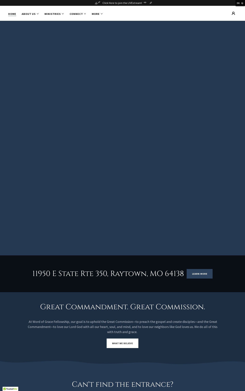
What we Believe (122, 343)
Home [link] (12, 14)
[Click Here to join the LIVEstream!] (122, 3)
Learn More (199, 273)
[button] (30, 14)
